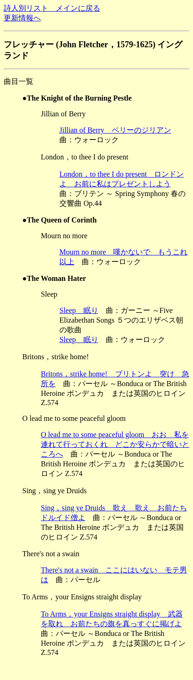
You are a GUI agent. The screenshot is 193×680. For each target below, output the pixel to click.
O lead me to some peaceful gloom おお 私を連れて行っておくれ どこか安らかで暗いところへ (115, 444)
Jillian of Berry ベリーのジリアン (115, 130)
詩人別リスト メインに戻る (52, 8)
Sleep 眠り (78, 310)
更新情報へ (22, 18)
